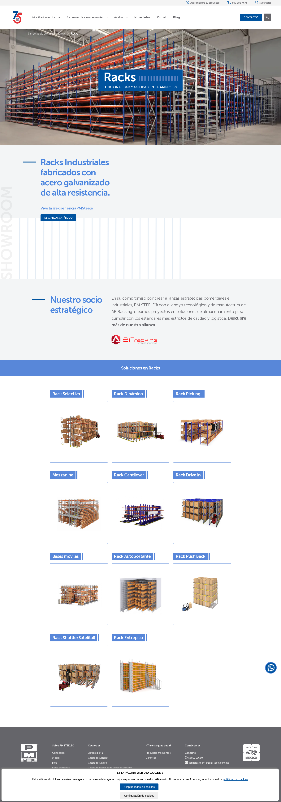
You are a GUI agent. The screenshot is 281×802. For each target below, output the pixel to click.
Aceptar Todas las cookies (139, 786)
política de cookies (235, 779)
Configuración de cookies (139, 795)
